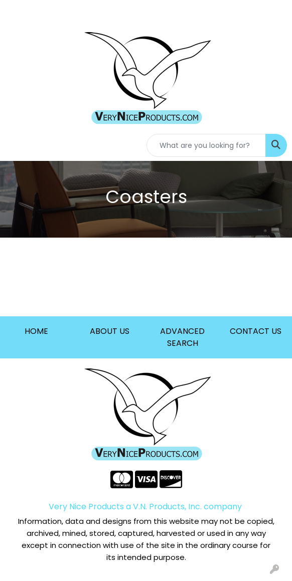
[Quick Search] (206, 145)
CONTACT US (255, 331)
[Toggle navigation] (15, 145)
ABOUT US (109, 331)
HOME (36, 331)
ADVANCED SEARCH (182, 337)
